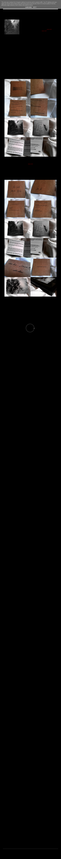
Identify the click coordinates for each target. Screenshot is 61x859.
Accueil (30, 842)
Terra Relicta (12, 700)
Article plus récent (8, 842)
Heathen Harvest (16, 752)
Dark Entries (15, 646)
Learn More (28, 7)
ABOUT (7, 13)
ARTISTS (15, 13)
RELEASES (23, 13)
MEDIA (31, 13)
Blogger (37, 855)
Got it (34, 7)
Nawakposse (10, 479)
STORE (38, 13)
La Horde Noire (17, 533)
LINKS (45, 13)
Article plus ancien (52, 842)
